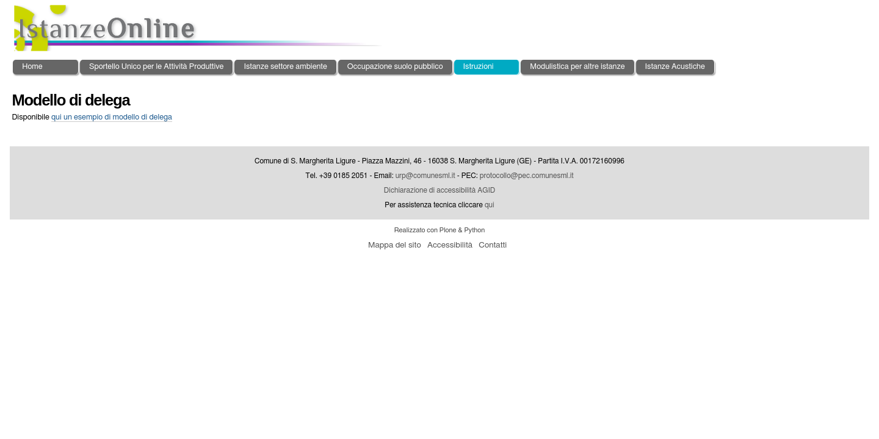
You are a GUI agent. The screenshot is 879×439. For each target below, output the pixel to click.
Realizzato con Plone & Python (439, 230)
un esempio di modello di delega (111, 117)
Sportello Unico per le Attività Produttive (156, 67)
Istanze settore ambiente (285, 67)
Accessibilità (449, 245)
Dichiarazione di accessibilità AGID (439, 190)
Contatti (493, 245)
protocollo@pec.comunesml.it (527, 175)
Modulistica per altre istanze (577, 67)
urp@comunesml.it (425, 175)
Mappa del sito (394, 245)
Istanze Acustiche (675, 67)
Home (32, 67)
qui (489, 205)
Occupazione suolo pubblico (395, 67)
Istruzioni (478, 67)
